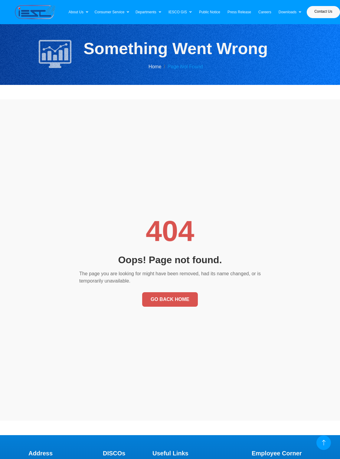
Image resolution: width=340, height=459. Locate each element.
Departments (146, 12)
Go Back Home (170, 299)
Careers (264, 12)
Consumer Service (110, 12)
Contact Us (323, 11)
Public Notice (209, 12)
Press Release (239, 12)
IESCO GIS (177, 12)
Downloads (287, 12)
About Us (76, 12)
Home (155, 66)
